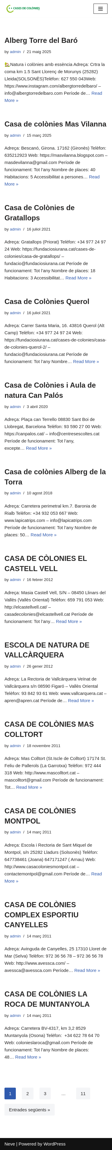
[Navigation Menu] (100, 9)
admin (15, 51)
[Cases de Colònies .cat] (22, 8)
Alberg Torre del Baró (41, 40)
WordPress (55, 1143)
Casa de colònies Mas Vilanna (55, 124)
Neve (9, 1143)
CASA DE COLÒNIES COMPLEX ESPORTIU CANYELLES (41, 915)
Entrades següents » (29, 1109)
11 (83, 1093)
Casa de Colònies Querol (46, 301)
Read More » (78, 277)
